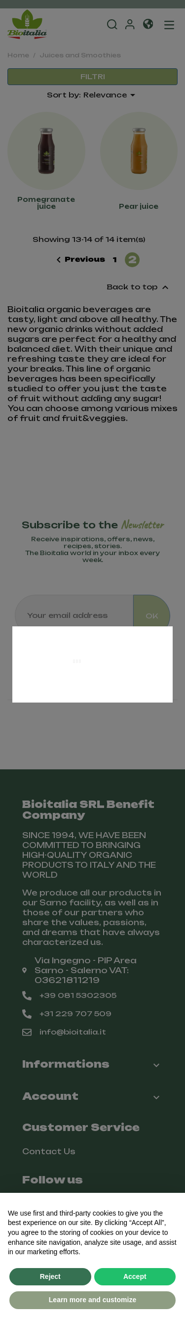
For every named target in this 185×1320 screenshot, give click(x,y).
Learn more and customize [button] (92, 1300)
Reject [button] (50, 1276)
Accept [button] (135, 1276)
